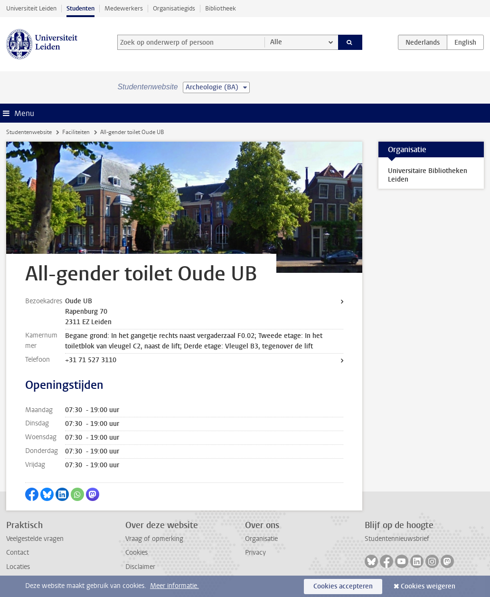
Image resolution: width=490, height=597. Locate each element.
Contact (17, 552)
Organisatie (261, 538)
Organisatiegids (174, 8)
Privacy (255, 552)
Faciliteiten (76, 132)
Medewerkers (123, 8)
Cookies (136, 552)
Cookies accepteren (343, 586)
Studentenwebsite (29, 132)
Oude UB (78, 301)
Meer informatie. (174, 585)
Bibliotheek (220, 8)
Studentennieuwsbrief (397, 538)
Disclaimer (140, 566)
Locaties (18, 566)
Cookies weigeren (428, 586)
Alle (276, 42)
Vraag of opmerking (154, 538)
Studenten (80, 8)
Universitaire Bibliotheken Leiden (427, 175)
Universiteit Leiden (31, 8)
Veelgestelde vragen (35, 538)
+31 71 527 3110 (90, 360)
